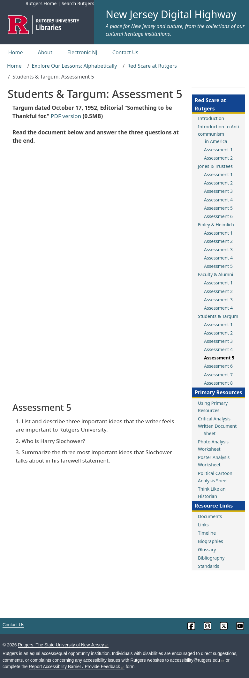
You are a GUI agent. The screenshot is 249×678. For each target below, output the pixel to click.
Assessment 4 (218, 200)
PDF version (66, 116)
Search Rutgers (78, 3)
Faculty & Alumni (215, 274)
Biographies (210, 541)
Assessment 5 (218, 208)
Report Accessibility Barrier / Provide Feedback (76, 666)
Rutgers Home (41, 3)
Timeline (207, 533)
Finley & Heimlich (216, 225)
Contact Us (125, 52)
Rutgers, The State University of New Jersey (63, 645)
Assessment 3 (218, 191)
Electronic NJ (82, 52)
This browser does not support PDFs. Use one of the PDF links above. (95, 272)
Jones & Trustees (215, 166)
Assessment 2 (218, 158)
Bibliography (211, 558)
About (45, 52)
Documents (210, 516)
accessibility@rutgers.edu (197, 660)
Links (203, 525)
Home (15, 52)
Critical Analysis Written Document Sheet (217, 426)
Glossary (207, 549)
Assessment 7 (218, 375)
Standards (208, 566)
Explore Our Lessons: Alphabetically (74, 65)
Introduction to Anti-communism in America (219, 134)
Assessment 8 (218, 383)
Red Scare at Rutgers (152, 65)
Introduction (211, 118)
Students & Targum (218, 316)
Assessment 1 (218, 150)
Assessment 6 (218, 216)
